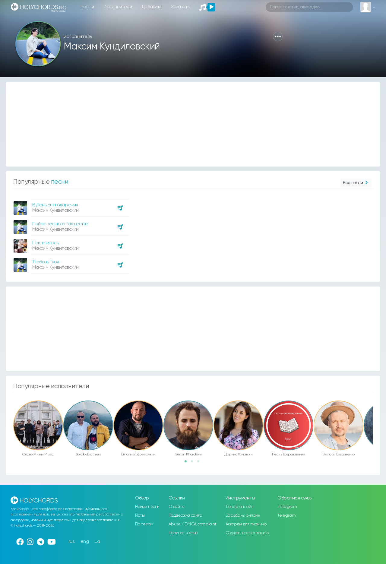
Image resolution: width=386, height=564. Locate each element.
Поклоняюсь (45, 243)
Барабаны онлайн (243, 515)
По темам (144, 524)
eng (85, 541)
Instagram (287, 507)
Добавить (151, 7)
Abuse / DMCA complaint (193, 524)
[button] (277, 36)
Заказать (180, 7)
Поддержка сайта (185, 515)
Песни (87, 7)
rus (71, 541)
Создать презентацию (247, 533)
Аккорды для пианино (246, 524)
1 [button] (188, 463)
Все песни (356, 183)
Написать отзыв (183, 533)
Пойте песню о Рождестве (60, 224)
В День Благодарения (55, 205)
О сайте (177, 507)
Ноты (139, 515)
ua (97, 541)
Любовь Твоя (45, 262)
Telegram (286, 515)
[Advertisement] (187, 124)
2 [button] (194, 463)
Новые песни (147, 507)
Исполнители (117, 7)
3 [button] (200, 463)
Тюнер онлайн (239, 507)
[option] (70, 234)
